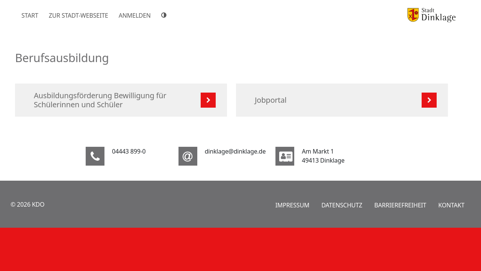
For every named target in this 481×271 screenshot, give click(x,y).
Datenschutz (341, 205)
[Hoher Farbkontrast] (165, 15)
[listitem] (121, 100)
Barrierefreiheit (400, 205)
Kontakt (451, 205)
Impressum (292, 205)
